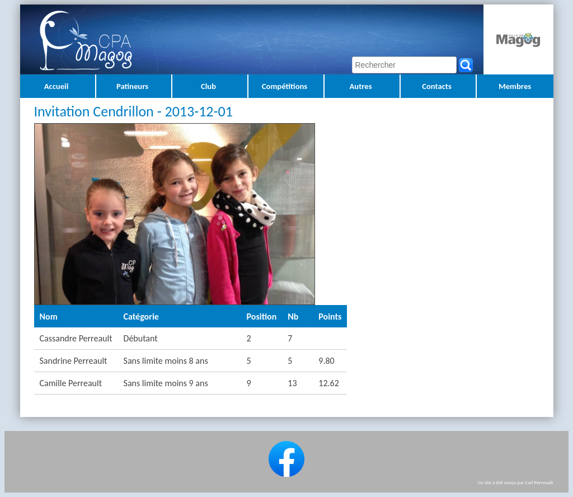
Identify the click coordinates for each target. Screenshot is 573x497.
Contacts (437, 86)
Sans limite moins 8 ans (166, 360)
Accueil (56, 86)
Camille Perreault (71, 383)
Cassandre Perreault (76, 338)
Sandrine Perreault (73, 360)
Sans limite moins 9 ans (166, 383)
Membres (515, 86)
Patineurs (132, 86)
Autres (360, 86)
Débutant (141, 338)
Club (208, 86)
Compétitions (284, 86)
